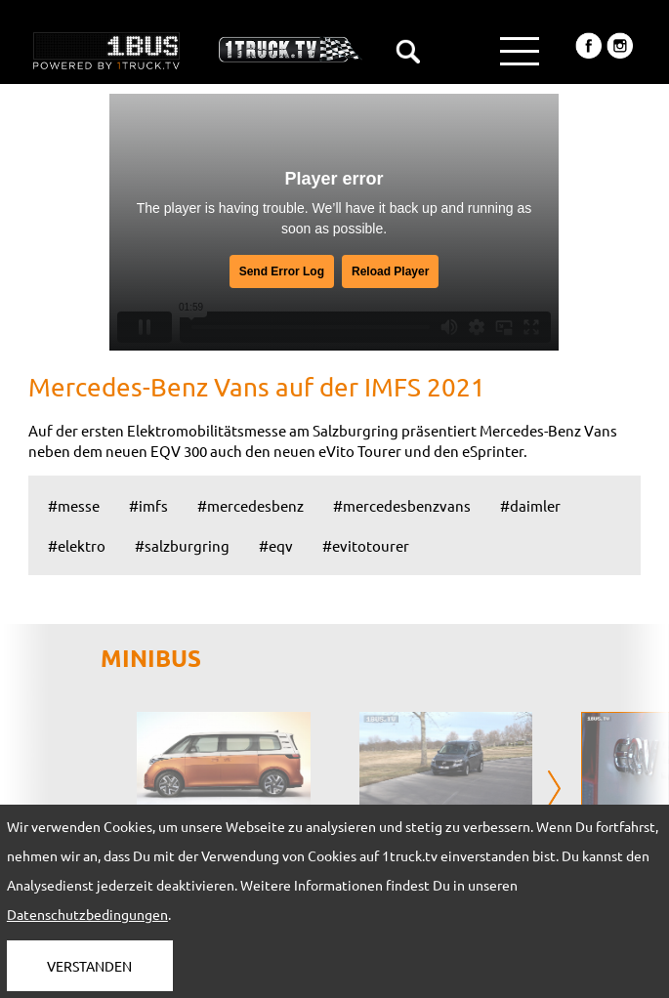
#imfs (148, 505)
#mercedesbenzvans (402, 505)
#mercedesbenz (250, 505)
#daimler (530, 505)
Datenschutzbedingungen (87, 914)
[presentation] (554, 790)
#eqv (276, 545)
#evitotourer (365, 545)
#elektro (76, 545)
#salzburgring (182, 545)
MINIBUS (151, 658)
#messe (74, 505)
